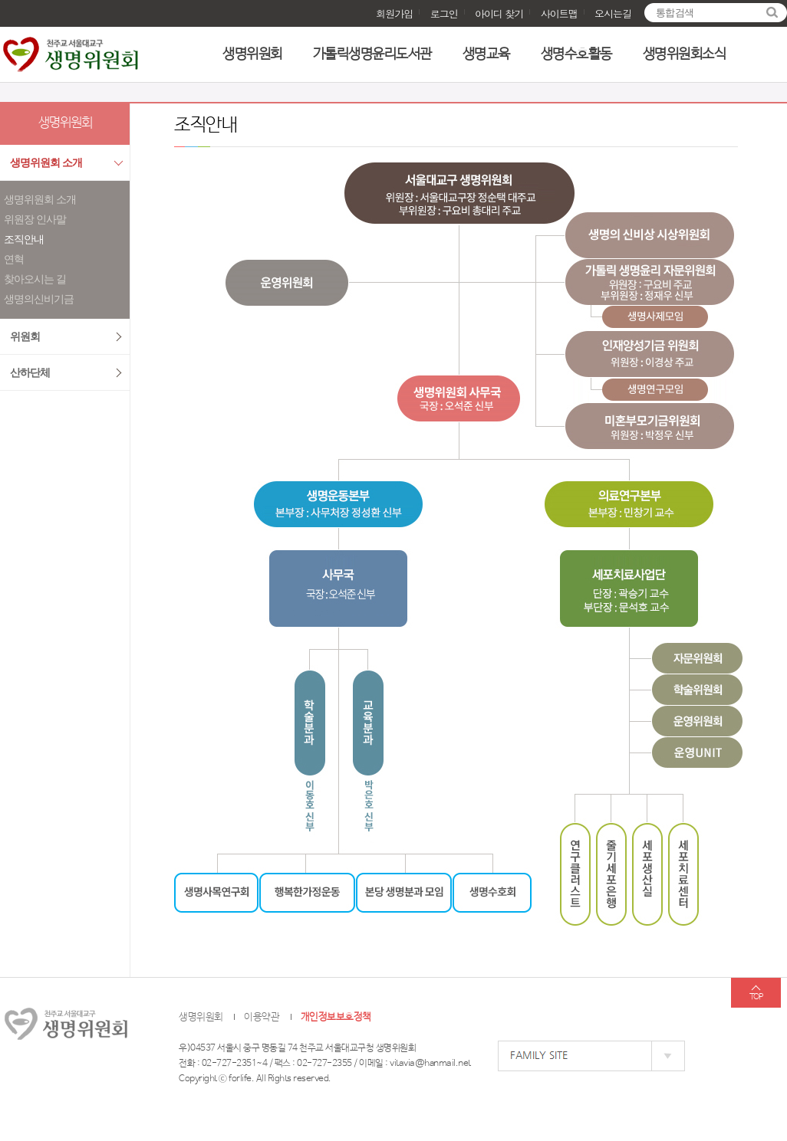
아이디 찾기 (499, 13)
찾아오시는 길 (35, 279)
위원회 (25, 337)
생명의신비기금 (39, 299)
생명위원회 (252, 54)
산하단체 (30, 373)
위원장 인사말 (35, 219)
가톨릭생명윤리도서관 (372, 54)
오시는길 (612, 13)
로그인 (444, 13)
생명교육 (486, 54)
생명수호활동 (576, 54)
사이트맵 (559, 13)
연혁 (14, 259)
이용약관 (261, 1017)
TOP (755, 997)
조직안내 (24, 239)
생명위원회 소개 (46, 163)
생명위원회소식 (684, 54)
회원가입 (394, 13)
